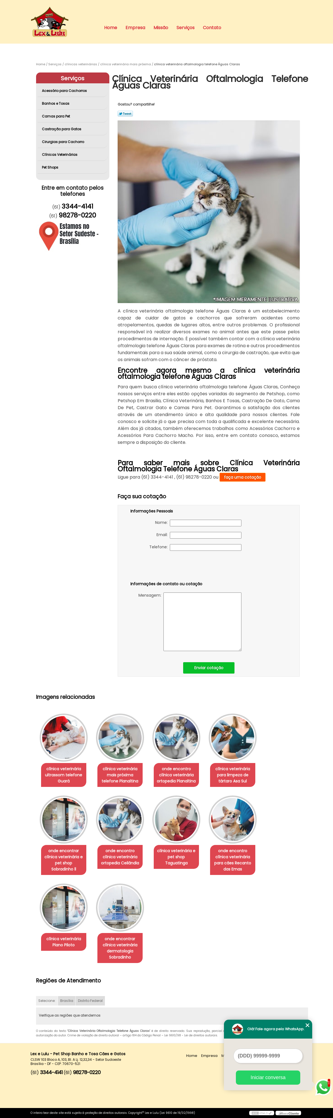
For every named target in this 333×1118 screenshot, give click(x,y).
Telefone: (195, 547)
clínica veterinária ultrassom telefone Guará (63, 775)
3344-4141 (77, 206)
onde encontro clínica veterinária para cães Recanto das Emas (232, 860)
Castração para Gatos (62, 129)
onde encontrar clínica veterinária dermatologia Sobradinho (120, 948)
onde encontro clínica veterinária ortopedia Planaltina (176, 775)
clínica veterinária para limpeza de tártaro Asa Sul (232, 775)
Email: (199, 535)
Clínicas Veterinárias (60, 154)
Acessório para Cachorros (65, 90)
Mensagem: (189, 621)
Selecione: (47, 1000)
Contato (212, 27)
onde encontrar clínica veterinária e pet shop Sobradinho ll (63, 860)
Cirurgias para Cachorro (63, 141)
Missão (160, 27)
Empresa (135, 27)
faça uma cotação (242, 477)
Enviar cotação (208, 668)
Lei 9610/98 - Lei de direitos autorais (190, 1035)
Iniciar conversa (268, 1077)
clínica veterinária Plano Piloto (63, 942)
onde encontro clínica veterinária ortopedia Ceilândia (120, 857)
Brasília (66, 1000)
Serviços (185, 27)
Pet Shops (50, 167)
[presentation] (165, 567)
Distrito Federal (90, 1000)
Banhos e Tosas (56, 103)
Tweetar (125, 113)
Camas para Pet (56, 116)
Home (110, 27)
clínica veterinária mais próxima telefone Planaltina (120, 775)
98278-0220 (77, 215)
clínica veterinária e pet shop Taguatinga (176, 857)
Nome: (198, 523)
